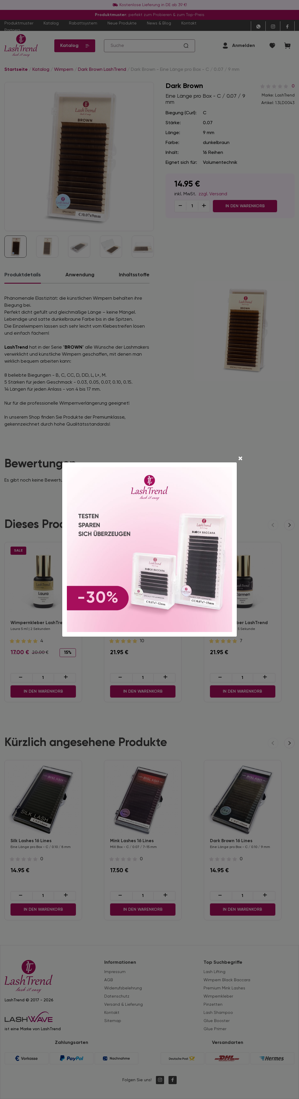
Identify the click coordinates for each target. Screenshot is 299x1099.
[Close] (240, 459)
